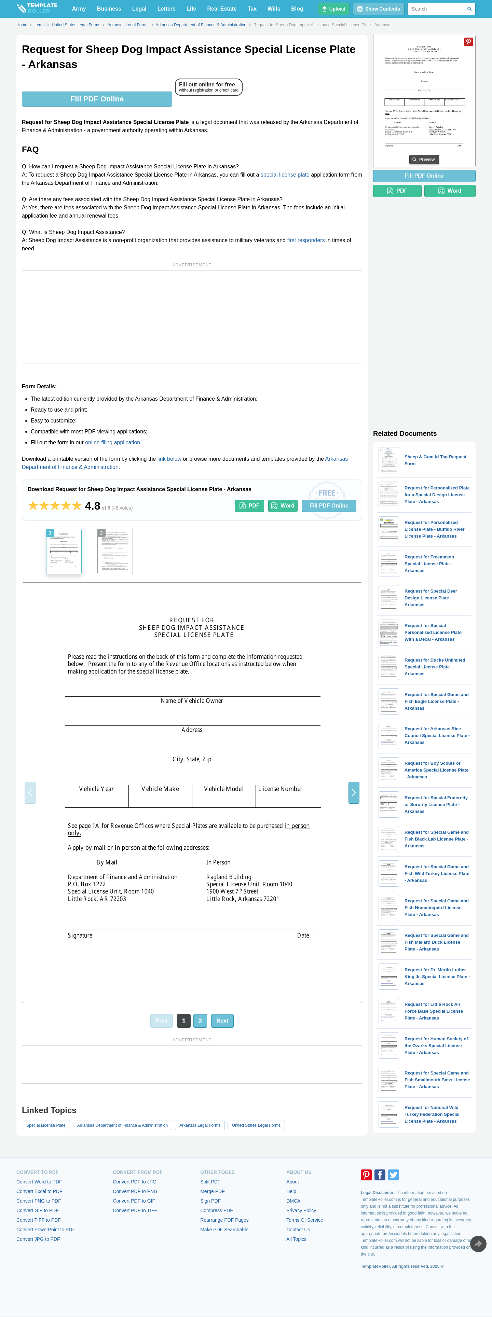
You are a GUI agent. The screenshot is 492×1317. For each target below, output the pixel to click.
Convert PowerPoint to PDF (45, 1229)
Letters (167, 9)
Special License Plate (46, 1125)
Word (283, 505)
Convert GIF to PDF (37, 1210)
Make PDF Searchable (224, 1229)
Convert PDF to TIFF (135, 1210)
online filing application (112, 442)
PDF (250, 505)
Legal (139, 9)
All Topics (296, 1239)
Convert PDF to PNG (135, 1191)
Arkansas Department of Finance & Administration (122, 1125)
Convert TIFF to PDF (38, 1220)
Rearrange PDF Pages (224, 1220)
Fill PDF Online (97, 99)
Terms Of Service (304, 1220)
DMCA (293, 1201)
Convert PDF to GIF (134, 1201)
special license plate (285, 175)
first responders (306, 240)
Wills (274, 9)
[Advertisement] (192, 317)
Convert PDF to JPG (134, 1181)
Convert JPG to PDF (38, 1239)
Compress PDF (216, 1210)
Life (191, 9)
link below (169, 459)
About (292, 1181)
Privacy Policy (301, 1210)
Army (79, 9)
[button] (354, 792)
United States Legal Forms (256, 1125)
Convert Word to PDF (39, 1181)
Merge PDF (212, 1191)
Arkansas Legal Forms (199, 1125)
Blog (297, 9)
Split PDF (210, 1181)
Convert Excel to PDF (39, 1191)
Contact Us (298, 1229)
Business (109, 9)
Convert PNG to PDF (38, 1201)
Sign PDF (210, 1201)
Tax (252, 9)
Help (291, 1191)
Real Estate (221, 9)
